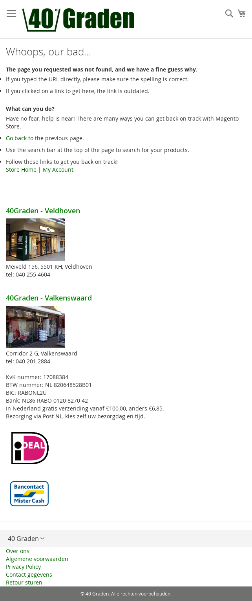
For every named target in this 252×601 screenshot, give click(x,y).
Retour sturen (24, 582)
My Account (58, 169)
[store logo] (79, 19)
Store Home (21, 169)
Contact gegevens (29, 574)
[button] (126, 538)
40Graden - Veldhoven (43, 210)
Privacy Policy (23, 566)
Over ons (17, 551)
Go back (16, 138)
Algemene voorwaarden (37, 559)
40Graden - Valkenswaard (49, 297)
